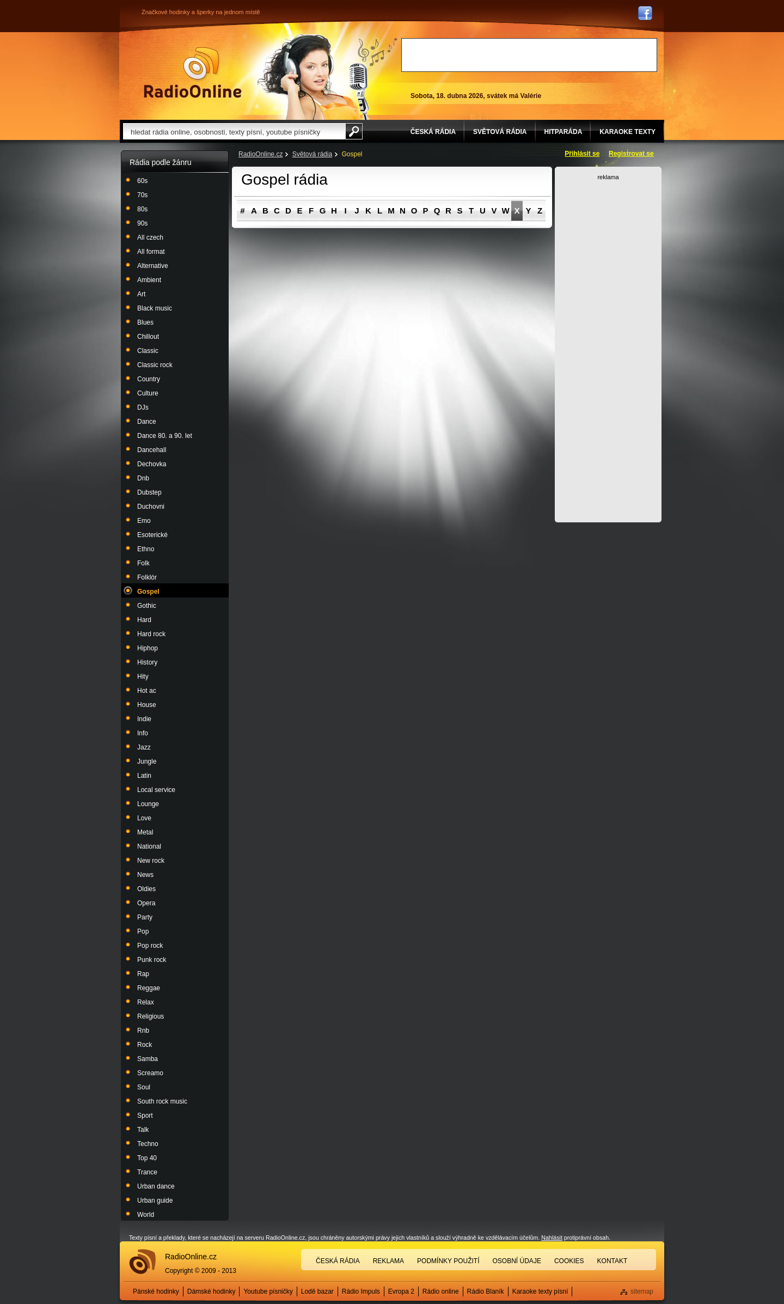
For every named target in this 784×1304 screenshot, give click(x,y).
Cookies (569, 1261)
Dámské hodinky (211, 1291)
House (146, 705)
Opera (146, 903)
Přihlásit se (582, 153)
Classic (147, 351)
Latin (144, 775)
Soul (143, 1087)
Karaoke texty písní (540, 1291)
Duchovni (150, 506)
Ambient (149, 280)
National (149, 846)
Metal (145, 832)
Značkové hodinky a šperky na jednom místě (201, 12)
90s (142, 223)
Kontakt (612, 1261)
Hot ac (146, 690)
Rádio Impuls (361, 1291)
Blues (145, 322)
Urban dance (156, 1186)
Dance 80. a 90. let (164, 436)
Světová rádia (312, 154)
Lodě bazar (317, 1291)
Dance (146, 421)
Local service (156, 790)
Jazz (144, 747)
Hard (144, 620)
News (145, 875)
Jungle (146, 761)
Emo (144, 521)
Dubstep (149, 492)
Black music (154, 308)
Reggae (148, 988)
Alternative (152, 266)
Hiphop (147, 648)
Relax (145, 1002)
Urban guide (155, 1200)
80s (142, 209)
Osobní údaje (517, 1261)
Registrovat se (631, 153)
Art (141, 294)
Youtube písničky (267, 1291)
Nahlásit (551, 1237)
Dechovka (151, 464)
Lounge (148, 804)
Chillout (148, 336)
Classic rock (155, 365)
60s (142, 181)
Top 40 (147, 1158)
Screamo (150, 1073)
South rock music (162, 1101)
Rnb (143, 1030)
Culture (147, 393)
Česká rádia (338, 1261)
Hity (143, 676)
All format (151, 251)
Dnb (143, 478)
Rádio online (440, 1291)
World (145, 1214)
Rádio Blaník (485, 1291)
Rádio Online (193, 72)
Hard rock (151, 634)
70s (142, 195)
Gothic (146, 606)
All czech (150, 237)
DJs (143, 407)
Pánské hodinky (156, 1291)
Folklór (147, 577)
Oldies (146, 889)
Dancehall (151, 450)
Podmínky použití (448, 1261)
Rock (144, 1045)
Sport (145, 1115)
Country (148, 379)
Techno (147, 1144)
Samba (147, 1059)
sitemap (641, 1291)
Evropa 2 (401, 1291)
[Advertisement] (529, 55)
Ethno (145, 549)
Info (142, 733)
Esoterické (152, 535)
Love (144, 818)
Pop (143, 931)
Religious (150, 1016)
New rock (150, 860)
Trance (147, 1172)
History (147, 662)
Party (144, 917)
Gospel (148, 591)
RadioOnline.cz (260, 154)
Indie (144, 719)
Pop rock (150, 945)
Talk (143, 1130)
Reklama (388, 1261)
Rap (143, 974)
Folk (143, 563)
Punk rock (151, 960)
